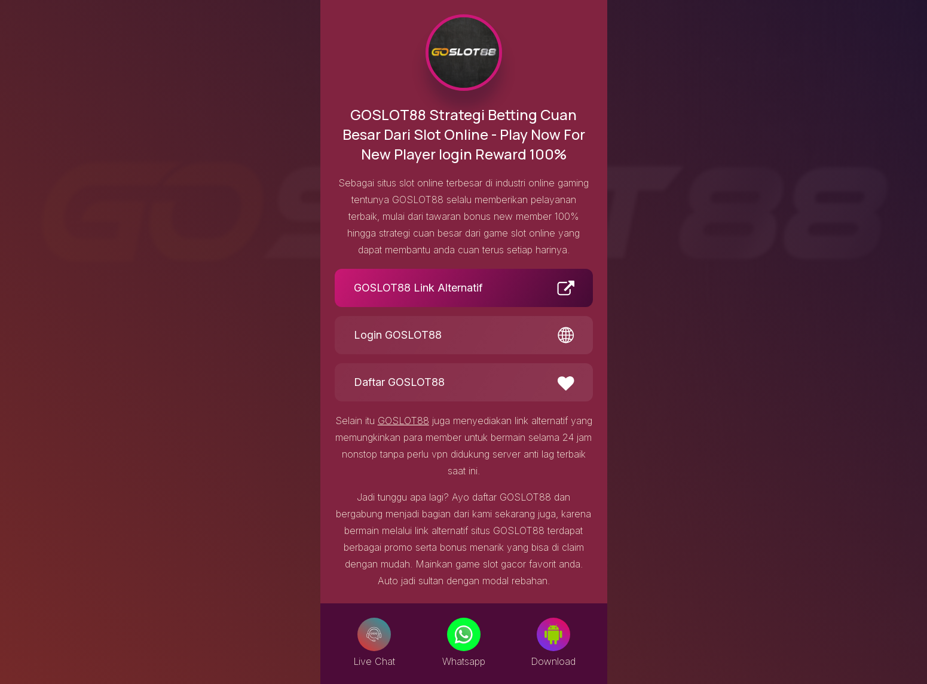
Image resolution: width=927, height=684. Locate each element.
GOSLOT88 (403, 421)
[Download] (553, 634)
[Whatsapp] (464, 634)
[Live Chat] (374, 634)
